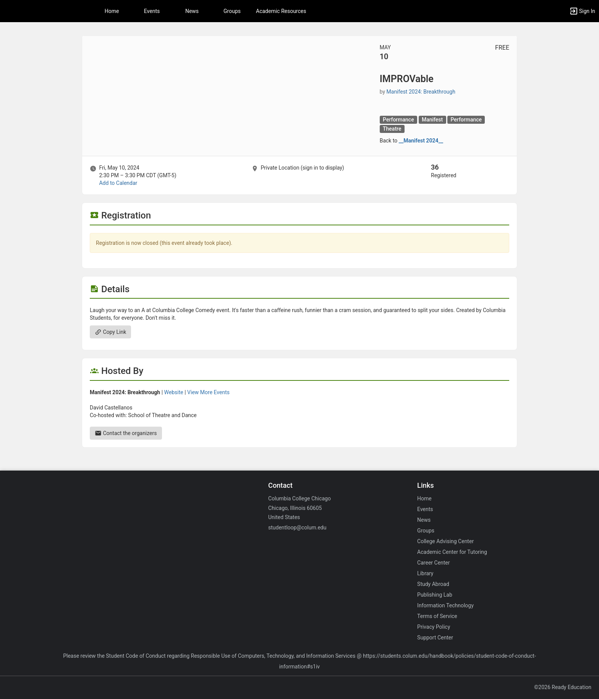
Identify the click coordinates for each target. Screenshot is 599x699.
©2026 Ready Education (562, 687)
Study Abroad (433, 584)
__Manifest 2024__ (421, 141)
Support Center (435, 637)
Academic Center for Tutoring (452, 552)
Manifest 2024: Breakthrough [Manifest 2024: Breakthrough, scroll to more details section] (421, 92)
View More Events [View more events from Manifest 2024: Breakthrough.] (208, 392)
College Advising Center (445, 541)
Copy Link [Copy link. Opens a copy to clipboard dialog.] (110, 332)
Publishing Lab (434, 595)
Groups (232, 11)
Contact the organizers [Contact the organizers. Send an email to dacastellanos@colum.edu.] (126, 433)
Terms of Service (437, 616)
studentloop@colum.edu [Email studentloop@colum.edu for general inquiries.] (297, 527)
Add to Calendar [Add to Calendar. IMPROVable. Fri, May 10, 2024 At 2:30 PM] (118, 183)
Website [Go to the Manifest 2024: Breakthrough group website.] (173, 392)
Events (152, 11)
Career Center (433, 563)
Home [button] (112, 11)
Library (425, 573)
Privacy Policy (433, 627)
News (192, 11)
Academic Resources (281, 11)
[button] (582, 11)
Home (424, 498)
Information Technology (445, 605)
